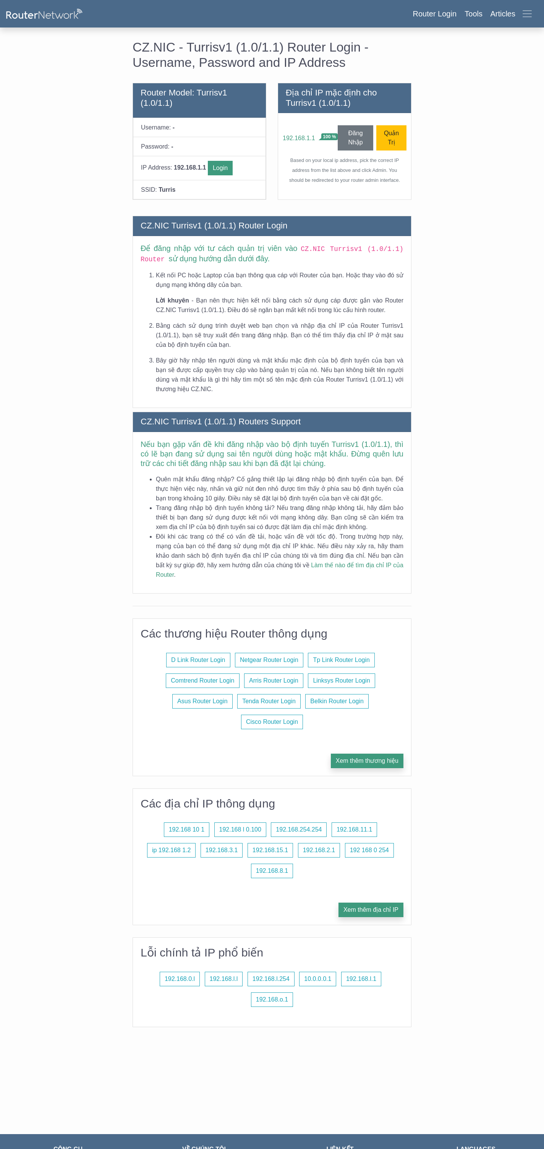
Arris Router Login (273, 680)
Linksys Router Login (341, 680)
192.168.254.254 (299, 829)
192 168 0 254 (369, 850)
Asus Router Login (202, 701)
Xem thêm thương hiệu (367, 760)
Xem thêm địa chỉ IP (370, 909)
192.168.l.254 (271, 979)
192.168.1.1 (299, 138)
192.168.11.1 (354, 829)
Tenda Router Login (269, 701)
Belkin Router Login (337, 701)
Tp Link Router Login (341, 660)
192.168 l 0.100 (240, 829)
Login (220, 168)
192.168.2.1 (319, 850)
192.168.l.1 (361, 979)
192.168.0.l (180, 979)
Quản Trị (391, 138)
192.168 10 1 (186, 829)
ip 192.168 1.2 (171, 850)
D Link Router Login (198, 660)
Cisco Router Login (272, 722)
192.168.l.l (224, 979)
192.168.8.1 (272, 870)
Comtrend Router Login (202, 680)
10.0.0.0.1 (317, 979)
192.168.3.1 (222, 850)
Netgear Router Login (269, 660)
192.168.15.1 (270, 850)
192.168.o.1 (272, 999)
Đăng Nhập (355, 138)
